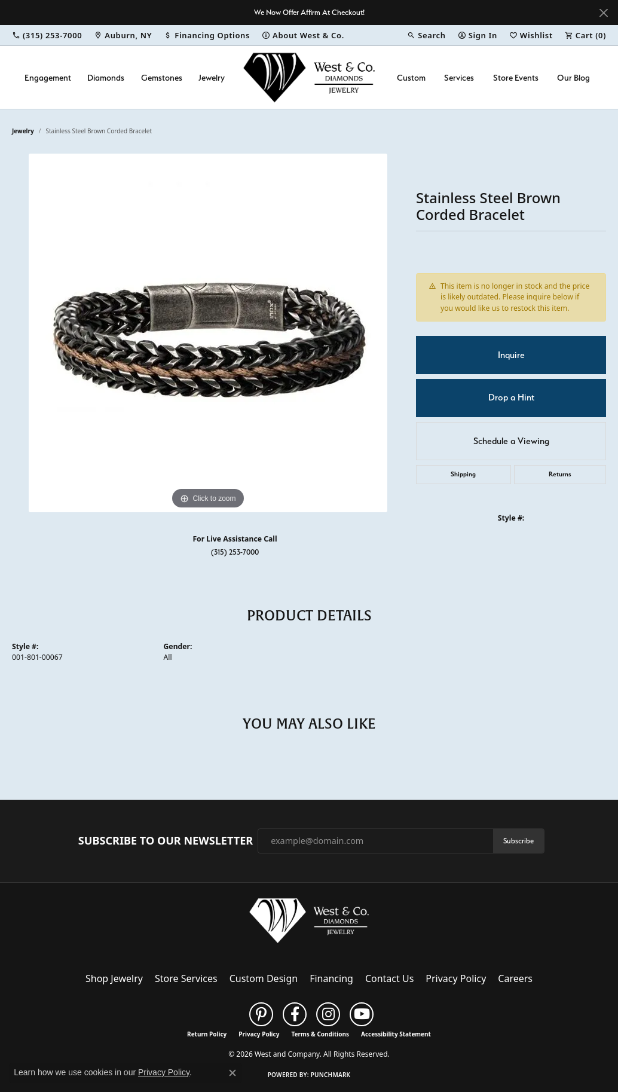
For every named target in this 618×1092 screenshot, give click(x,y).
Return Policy (207, 1034)
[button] (426, 35)
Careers (515, 978)
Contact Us (389, 978)
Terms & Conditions (320, 1034)
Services (459, 77)
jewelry (23, 131)
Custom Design (264, 978)
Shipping (463, 474)
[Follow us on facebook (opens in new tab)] (295, 1014)
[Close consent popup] (232, 1072)
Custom (411, 77)
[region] (208, 333)
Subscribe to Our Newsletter (165, 841)
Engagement (48, 77)
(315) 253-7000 (235, 551)
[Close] (603, 12)
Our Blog (573, 77)
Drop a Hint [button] (511, 397)
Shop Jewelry (114, 978)
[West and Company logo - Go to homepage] (309, 77)
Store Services (186, 978)
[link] (47, 35)
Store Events (516, 77)
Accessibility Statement (396, 1034)
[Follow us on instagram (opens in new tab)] (328, 1014)
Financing (331, 978)
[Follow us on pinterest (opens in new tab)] (261, 1014)
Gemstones (161, 77)
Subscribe (518, 840)
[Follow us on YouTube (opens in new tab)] (362, 1014)
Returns (560, 474)
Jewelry (211, 77)
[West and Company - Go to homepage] (309, 923)
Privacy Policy (456, 978)
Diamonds (105, 77)
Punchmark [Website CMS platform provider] (331, 1074)
